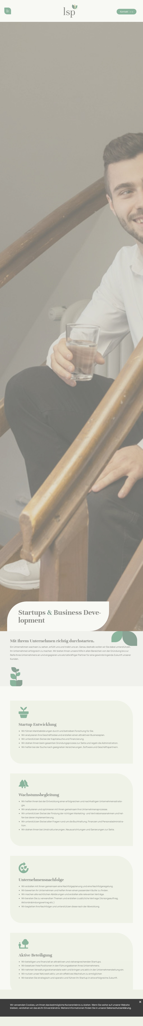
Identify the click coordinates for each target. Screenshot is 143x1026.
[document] (71, 513)
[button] (140, 1022)
